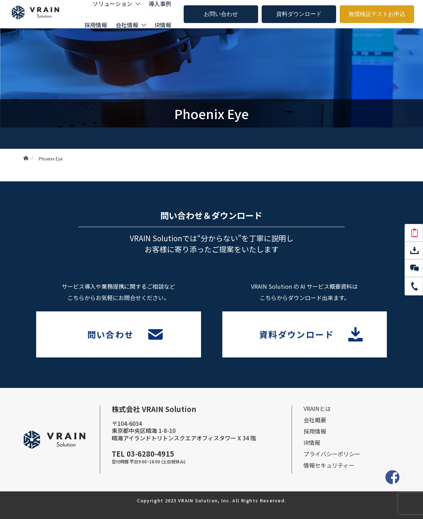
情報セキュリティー (329, 465)
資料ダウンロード (299, 14)
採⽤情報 (315, 431)
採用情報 (95, 25)
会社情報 (127, 25)
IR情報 (163, 25)
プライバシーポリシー (332, 454)
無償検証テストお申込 (377, 14)
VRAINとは (317, 408)
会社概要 (315, 420)
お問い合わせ (221, 14)
